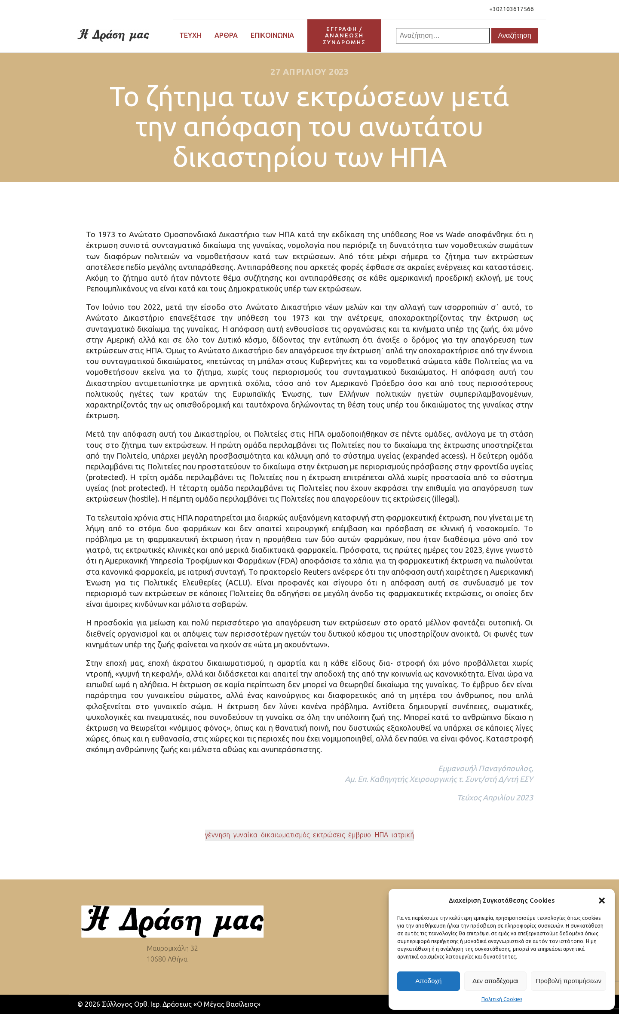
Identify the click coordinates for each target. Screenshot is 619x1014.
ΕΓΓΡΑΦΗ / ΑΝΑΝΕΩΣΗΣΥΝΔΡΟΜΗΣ (344, 35)
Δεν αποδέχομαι (495, 980)
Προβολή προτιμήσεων (568, 980)
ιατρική (403, 835)
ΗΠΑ (381, 835)
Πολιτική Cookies (501, 999)
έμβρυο (359, 835)
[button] (602, 900)
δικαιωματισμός (285, 835)
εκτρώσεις (329, 835)
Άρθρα (226, 35)
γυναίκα (245, 835)
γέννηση (217, 835)
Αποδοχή (428, 980)
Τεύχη (190, 35)
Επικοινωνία (272, 35)
